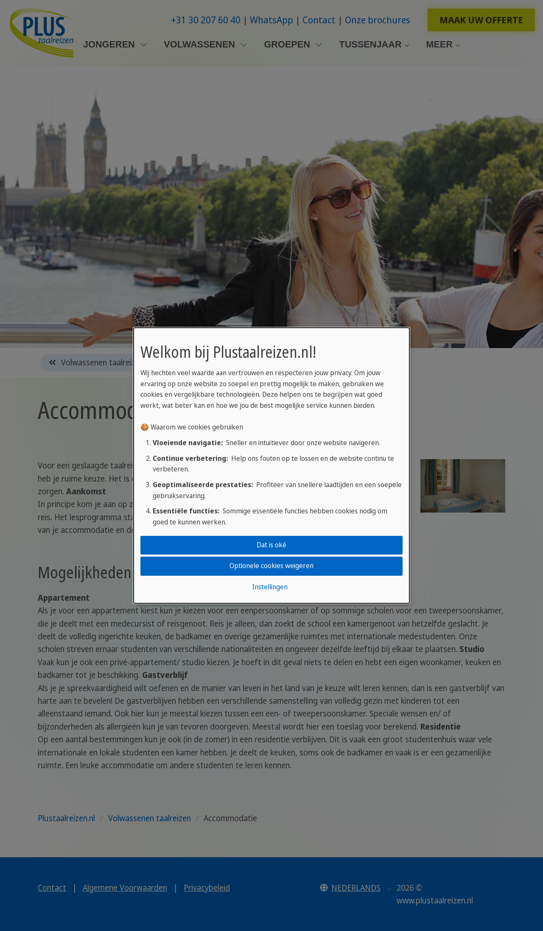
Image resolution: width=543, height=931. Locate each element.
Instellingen (270, 586)
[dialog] (271, 465)
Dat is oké (271, 544)
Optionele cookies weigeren (271, 566)
